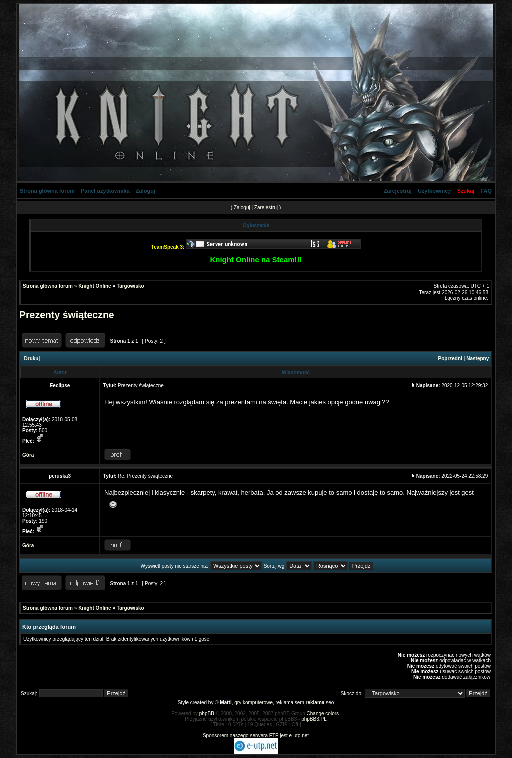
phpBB (207, 713)
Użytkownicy (435, 191)
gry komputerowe (253, 702)
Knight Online (95, 286)
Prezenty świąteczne (67, 314)
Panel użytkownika (105, 191)
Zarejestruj (398, 191)
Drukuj (32, 358)
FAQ (486, 191)
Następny (477, 358)
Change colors (323, 713)
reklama (315, 702)
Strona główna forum (47, 191)
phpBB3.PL (314, 719)
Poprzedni (450, 358)
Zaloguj (146, 191)
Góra (28, 455)
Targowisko (130, 286)
